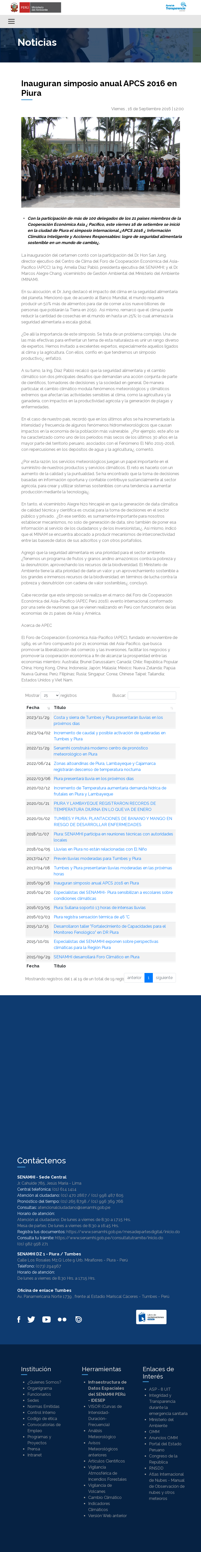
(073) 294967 (48, 1266)
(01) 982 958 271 (32, 1243)
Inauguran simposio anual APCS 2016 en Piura (96, 883)
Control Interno (41, 1412)
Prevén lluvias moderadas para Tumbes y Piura (97, 858)
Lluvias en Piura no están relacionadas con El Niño (100, 849)
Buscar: (144, 695)
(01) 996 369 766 (107, 1201)
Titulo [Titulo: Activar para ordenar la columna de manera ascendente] (60, 707)
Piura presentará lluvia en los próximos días (94, 778)
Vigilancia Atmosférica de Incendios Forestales (107, 1473)
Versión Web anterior (107, 1515)
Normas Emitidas (43, 1406)
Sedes (33, 1400)
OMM (154, 1431)
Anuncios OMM (163, 1437)
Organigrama (39, 1388)
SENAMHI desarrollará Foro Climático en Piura (96, 957)
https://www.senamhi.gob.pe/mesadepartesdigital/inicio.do (123, 1231)
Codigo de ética (42, 1418)
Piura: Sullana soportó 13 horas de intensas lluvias (100, 907)
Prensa (33, 1449)
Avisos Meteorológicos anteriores (103, 1448)
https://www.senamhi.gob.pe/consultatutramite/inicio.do (109, 1237)
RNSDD (156, 1468)
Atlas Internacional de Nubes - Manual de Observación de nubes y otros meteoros (167, 1486)
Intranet (34, 1455)
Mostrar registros (51, 695)
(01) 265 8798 (73, 1201)
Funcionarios (39, 1394)
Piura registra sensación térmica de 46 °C (92, 917)
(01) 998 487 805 (107, 1195)
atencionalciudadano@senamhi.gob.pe (74, 1207)
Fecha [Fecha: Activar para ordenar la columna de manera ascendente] (33, 707)
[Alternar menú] (11, 21)
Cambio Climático (105, 1497)
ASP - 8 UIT (160, 1389)
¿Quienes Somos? (44, 1382)
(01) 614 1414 (64, 1189)
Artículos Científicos (106, 1461)
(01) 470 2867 (74, 1195)
